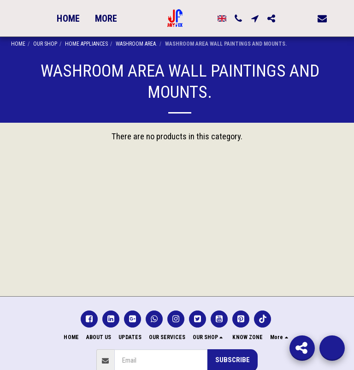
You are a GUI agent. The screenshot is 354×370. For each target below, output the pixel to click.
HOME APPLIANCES (86, 44)
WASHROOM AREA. (136, 44)
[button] (234, 18)
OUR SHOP (45, 44)
